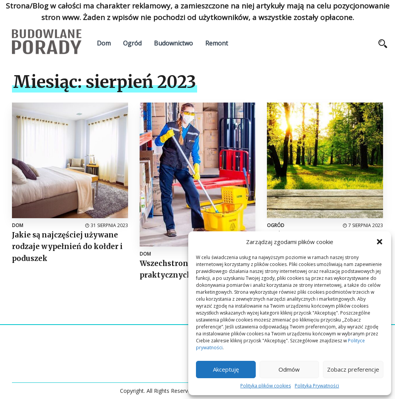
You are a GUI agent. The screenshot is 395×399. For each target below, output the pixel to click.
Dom (104, 43)
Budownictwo (173, 43)
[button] (379, 242)
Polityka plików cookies (265, 385)
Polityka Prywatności (317, 385)
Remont (216, 43)
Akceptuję (226, 369)
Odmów (289, 369)
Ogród (132, 43)
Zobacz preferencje (353, 369)
